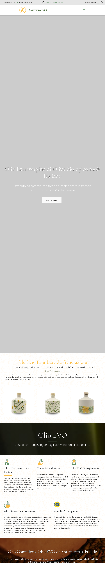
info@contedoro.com (26, 2)
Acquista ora (51, 200)
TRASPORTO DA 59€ (54, 2)
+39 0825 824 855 (9, 2)
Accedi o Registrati (90, 2)
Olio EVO (52, 435)
